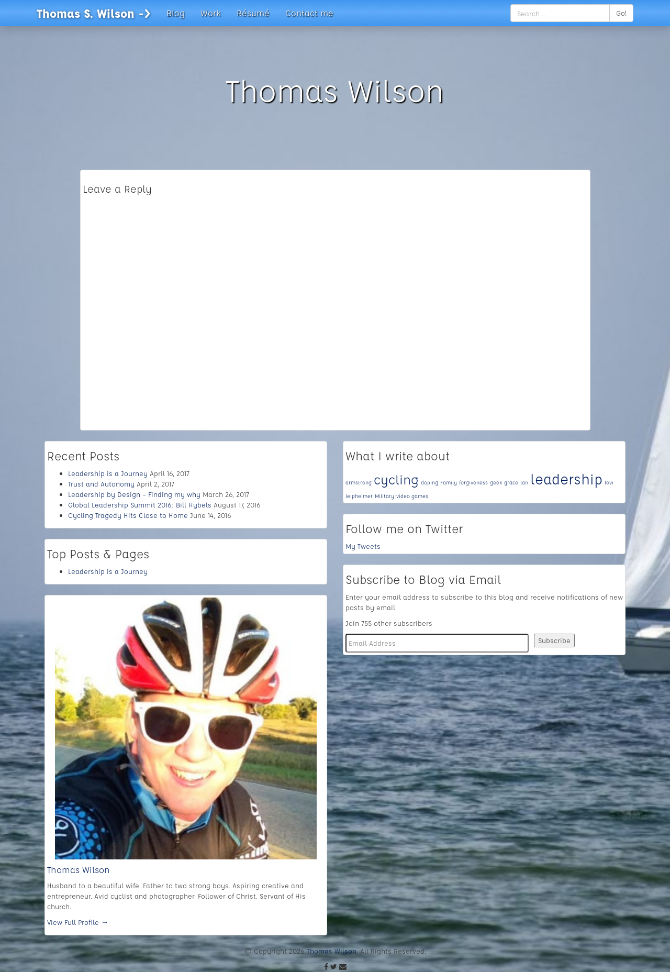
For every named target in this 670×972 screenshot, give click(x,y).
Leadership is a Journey (108, 473)
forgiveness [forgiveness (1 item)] (473, 482)
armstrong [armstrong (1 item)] (358, 482)
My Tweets (363, 546)
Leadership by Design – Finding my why (134, 494)
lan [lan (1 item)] (524, 482)
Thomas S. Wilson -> (94, 13)
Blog (175, 12)
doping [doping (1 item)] (429, 482)
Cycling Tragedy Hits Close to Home (128, 515)
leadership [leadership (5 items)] (566, 479)
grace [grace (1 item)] (511, 482)
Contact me (309, 12)
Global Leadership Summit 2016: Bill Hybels (139, 504)
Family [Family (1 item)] (448, 482)
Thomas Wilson (78, 869)
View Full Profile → (77, 922)
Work (210, 12)
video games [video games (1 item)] (412, 496)
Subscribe (554, 640)
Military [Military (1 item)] (384, 496)
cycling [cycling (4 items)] (396, 479)
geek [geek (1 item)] (496, 482)
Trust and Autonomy (101, 483)
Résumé (253, 12)
